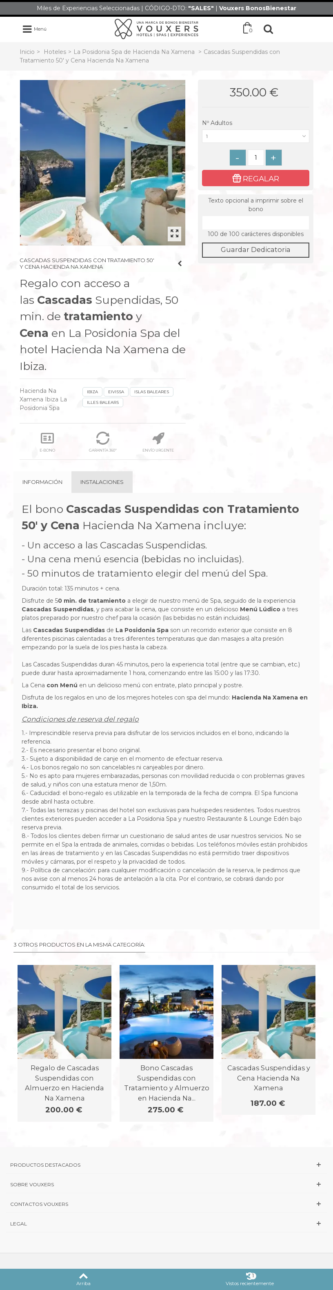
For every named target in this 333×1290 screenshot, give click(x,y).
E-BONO (47, 442)
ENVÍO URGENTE (158, 442)
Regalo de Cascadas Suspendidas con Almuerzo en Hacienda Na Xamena (64, 1083)
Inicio (27, 52)
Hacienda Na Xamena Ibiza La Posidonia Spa (43, 399)
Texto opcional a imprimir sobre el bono (255, 205)
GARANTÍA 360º (103, 442)
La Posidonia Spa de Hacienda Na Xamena (134, 52)
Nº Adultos (218, 123)
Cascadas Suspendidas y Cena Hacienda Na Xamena (268, 1078)
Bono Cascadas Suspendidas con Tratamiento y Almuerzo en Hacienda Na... (166, 1083)
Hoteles (55, 52)
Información (42, 482)
